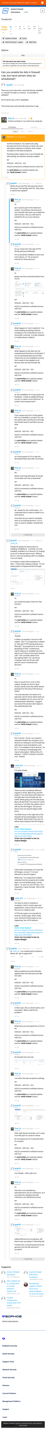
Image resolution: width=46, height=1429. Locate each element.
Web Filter (32, 42)
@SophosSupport (35, 834)
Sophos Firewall (11, 38)
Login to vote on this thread (11, 29)
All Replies (12, 127)
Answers (34, 127)
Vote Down (7, 177)
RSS (23, 55)
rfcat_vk (11, 118)
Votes (23, 131)
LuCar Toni (18, 765)
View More (28, 535)
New (43, 11)
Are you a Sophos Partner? (24, 831)
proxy (25, 38)
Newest (30, 131)
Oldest (15, 132)
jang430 (9, 85)
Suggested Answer (6, 28)
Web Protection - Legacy (14, 42)
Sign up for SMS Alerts (23, 836)
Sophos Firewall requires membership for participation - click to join (23, 1424)
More (26, 12)
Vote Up (4, 177)
